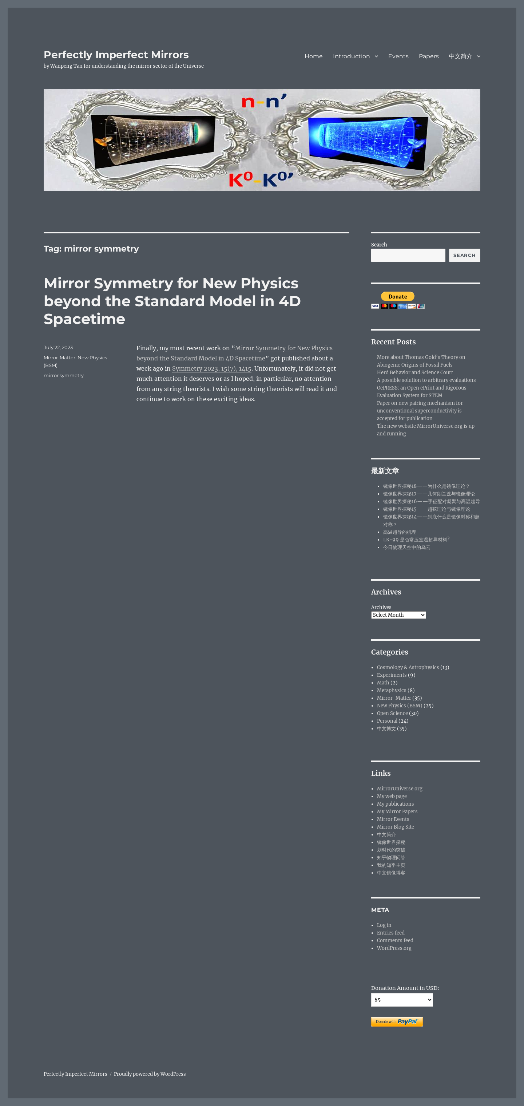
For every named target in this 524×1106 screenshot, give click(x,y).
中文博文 (386, 729)
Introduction (351, 56)
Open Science (392, 713)
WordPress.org (394, 948)
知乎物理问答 (391, 857)
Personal (387, 721)
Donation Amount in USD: (405, 988)
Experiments (392, 675)
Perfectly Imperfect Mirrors (116, 54)
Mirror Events (393, 819)
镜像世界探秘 (391, 842)
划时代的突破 (391, 850)
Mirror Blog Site (395, 827)
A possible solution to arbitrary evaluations (426, 380)
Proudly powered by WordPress (150, 1074)
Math (383, 683)
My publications (395, 804)
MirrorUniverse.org (399, 789)
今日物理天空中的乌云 (406, 547)
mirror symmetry (64, 375)
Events (398, 56)
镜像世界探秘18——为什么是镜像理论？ (426, 486)
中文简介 (460, 56)
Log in (384, 925)
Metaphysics (391, 690)
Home (314, 56)
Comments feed (395, 940)
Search (379, 245)
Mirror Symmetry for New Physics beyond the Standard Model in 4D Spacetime (172, 301)
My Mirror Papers (397, 812)
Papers (429, 56)
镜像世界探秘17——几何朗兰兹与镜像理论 (429, 494)
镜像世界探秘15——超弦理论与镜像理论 (426, 509)
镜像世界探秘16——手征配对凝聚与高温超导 (431, 501)
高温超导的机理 (399, 532)
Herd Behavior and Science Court (415, 373)
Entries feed (391, 933)
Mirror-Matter (59, 357)
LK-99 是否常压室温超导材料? (416, 540)
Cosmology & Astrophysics (408, 667)
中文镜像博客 (391, 873)
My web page (392, 796)
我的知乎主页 (391, 865)
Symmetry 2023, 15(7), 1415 (211, 368)
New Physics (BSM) (399, 706)
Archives (381, 607)
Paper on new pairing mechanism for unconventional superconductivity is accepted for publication (420, 411)
